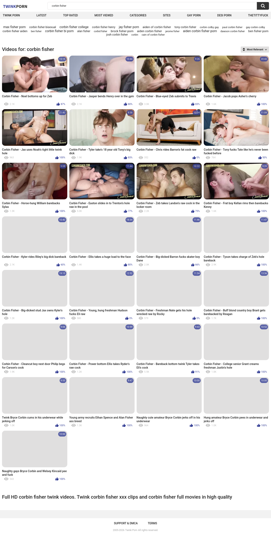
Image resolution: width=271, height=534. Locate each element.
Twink (15, 6)
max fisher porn (14, 27)
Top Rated (70, 15)
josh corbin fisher (117, 34)
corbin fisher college (74, 27)
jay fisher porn (129, 27)
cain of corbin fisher (153, 34)
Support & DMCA (126, 523)
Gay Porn (194, 15)
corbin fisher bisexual (42, 27)
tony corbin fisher (185, 27)
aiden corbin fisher (149, 31)
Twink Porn (11, 15)
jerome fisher (172, 31)
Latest (42, 15)
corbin (134, 34)
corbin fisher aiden (15, 31)
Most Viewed (104, 15)
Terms (152, 523)
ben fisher (36, 31)
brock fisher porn (122, 31)
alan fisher (83, 31)
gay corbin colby (255, 27)
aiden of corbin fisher (156, 27)
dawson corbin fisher (232, 31)
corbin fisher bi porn (59, 31)
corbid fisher (100, 31)
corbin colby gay (209, 27)
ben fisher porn (258, 31)
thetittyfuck (258, 15)
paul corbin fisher (232, 27)
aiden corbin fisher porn (200, 31)
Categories (138, 15)
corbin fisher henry (103, 27)
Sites (166, 15)
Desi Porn (224, 15)
